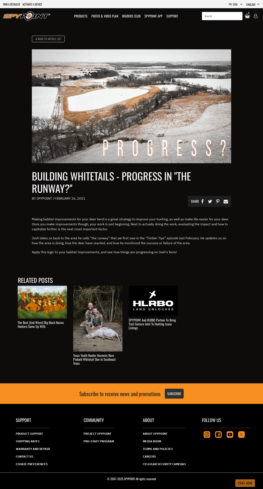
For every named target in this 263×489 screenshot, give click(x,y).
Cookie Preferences (32, 464)
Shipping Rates (28, 441)
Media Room (152, 441)
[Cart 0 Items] (247, 16)
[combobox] (222, 16)
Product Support (29, 434)
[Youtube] (230, 434)
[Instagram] (207, 434)
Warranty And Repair (33, 449)
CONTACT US (24, 456)
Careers (149, 456)
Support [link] (172, 16)
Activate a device (32, 4)
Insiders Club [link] (131, 16)
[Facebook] (218, 434)
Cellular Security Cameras (164, 464)
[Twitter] (241, 434)
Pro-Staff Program (99, 441)
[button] (80, 16)
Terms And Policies (158, 449)
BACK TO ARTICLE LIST (48, 39)
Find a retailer (11, 4)
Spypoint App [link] (153, 16)
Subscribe (174, 393)
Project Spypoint (97, 434)
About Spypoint (155, 434)
